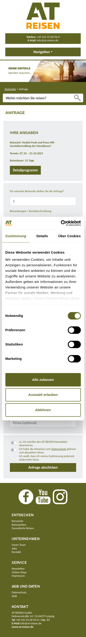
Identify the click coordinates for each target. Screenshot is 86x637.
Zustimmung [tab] (15, 236)
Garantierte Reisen (23, 528)
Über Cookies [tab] (69, 236)
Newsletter (18, 568)
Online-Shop (19, 572)
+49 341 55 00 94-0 (48, 37)
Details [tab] (42, 236)
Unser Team (19, 544)
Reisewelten (19, 524)
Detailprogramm (25, 170)
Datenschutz (58, 449)
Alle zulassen (43, 380)
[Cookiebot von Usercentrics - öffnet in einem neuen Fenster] (61, 223)
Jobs (14, 548)
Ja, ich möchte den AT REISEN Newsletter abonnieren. (43, 443)
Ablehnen (43, 410)
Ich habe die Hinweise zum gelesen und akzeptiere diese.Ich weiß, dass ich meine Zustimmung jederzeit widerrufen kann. (47, 454)
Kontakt (16, 552)
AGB (14, 596)
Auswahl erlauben (43, 395)
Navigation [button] (41, 52)
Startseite (10, 89)
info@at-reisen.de (47, 40)
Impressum (18, 575)
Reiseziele (17, 521)
